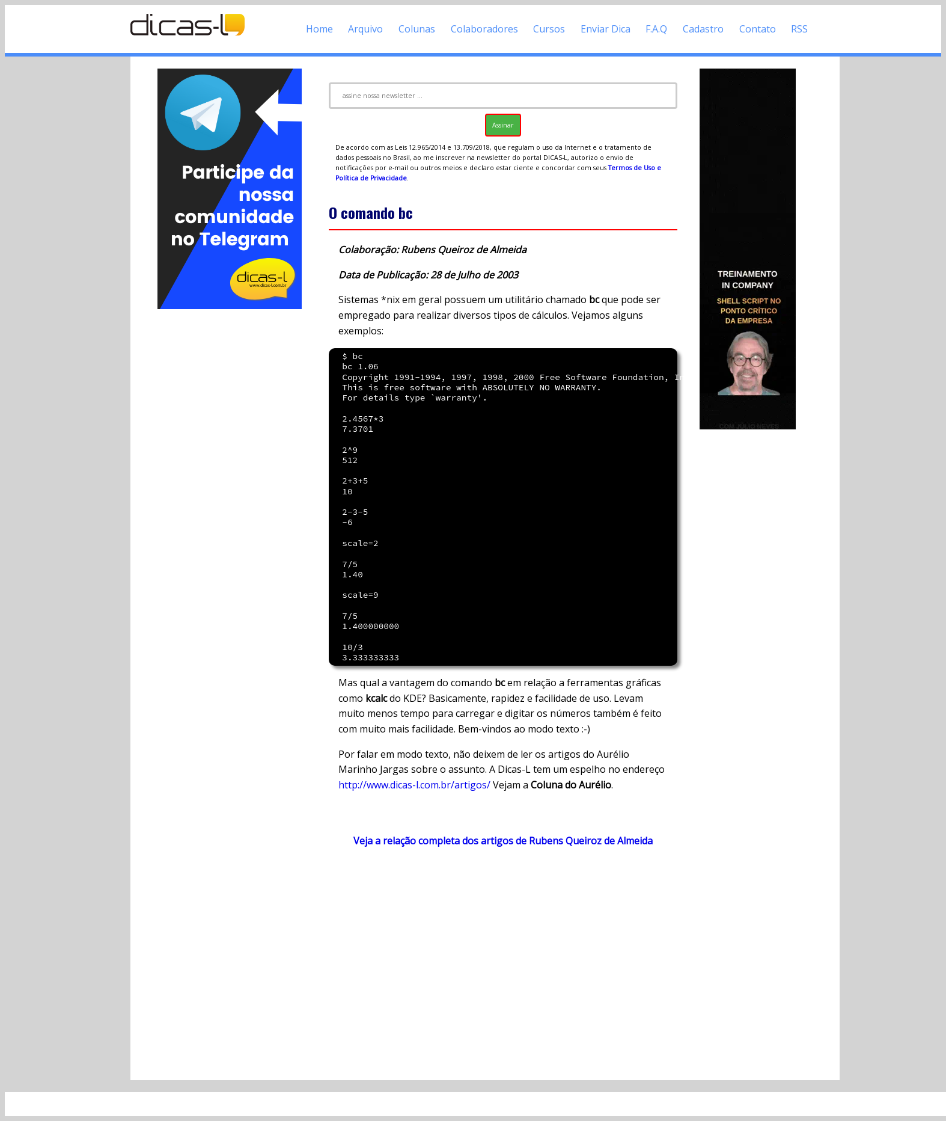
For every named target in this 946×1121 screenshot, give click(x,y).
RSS (799, 28)
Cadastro (703, 28)
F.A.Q (656, 28)
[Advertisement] (229, 492)
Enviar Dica (605, 28)
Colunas (416, 28)
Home (319, 28)
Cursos (549, 28)
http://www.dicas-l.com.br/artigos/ (414, 784)
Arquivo (365, 28)
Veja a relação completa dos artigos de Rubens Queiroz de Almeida (503, 840)
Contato (757, 28)
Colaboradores (484, 28)
